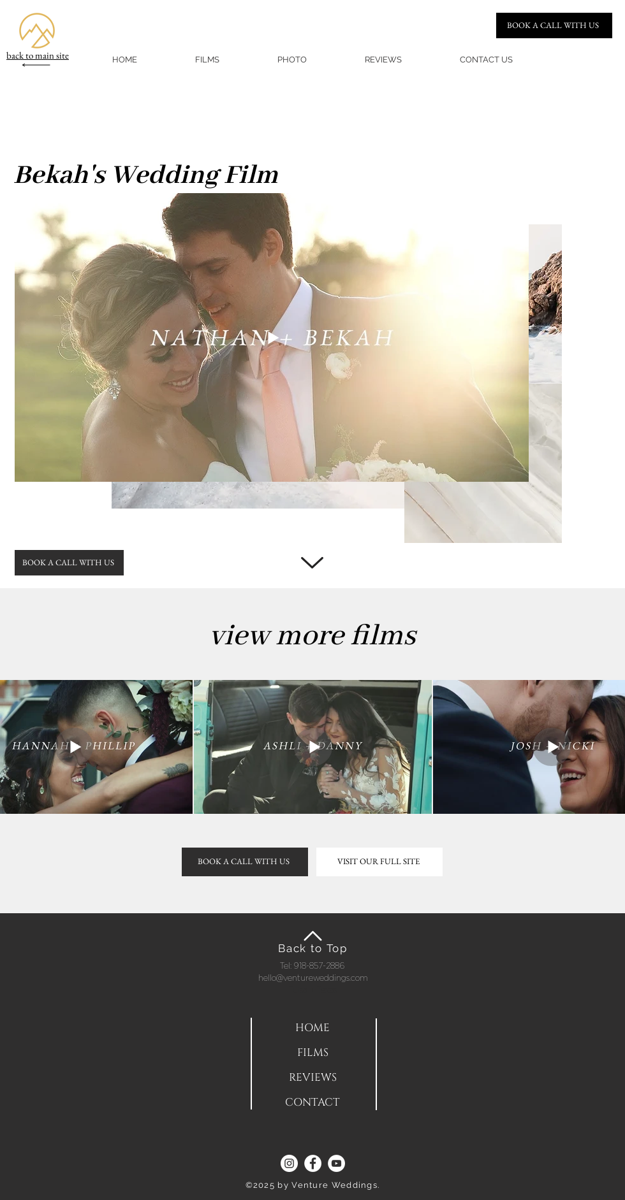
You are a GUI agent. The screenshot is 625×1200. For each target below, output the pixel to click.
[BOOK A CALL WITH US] (554, 25)
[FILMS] (312, 1052)
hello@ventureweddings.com (313, 977)
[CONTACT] (312, 1102)
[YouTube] (336, 1163)
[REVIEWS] (312, 1077)
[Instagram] (289, 1163)
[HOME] (312, 1027)
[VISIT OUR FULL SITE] (379, 862)
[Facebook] (312, 1163)
